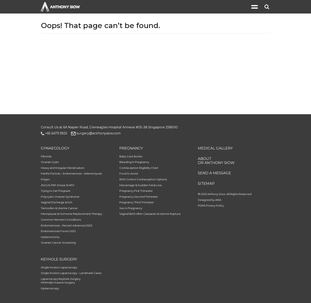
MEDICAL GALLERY (215, 148)
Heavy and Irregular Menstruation (62, 167)
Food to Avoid (128, 173)
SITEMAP (206, 183)
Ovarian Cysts (50, 162)
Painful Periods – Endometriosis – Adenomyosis (71, 173)
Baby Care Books (130, 156)
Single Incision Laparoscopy (59, 267)
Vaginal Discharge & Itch (56, 202)
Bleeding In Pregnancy (134, 162)
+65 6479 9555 (54, 133)
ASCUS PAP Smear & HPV (57, 185)
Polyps (45, 179)
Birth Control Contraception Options (143, 179)
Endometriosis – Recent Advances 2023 (66, 225)
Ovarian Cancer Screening (58, 242)
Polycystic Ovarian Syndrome (60, 196)
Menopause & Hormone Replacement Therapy (71, 213)
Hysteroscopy (50, 288)
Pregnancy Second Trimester (138, 196)
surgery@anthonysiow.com (96, 133)
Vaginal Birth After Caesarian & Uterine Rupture (150, 213)
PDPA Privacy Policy (211, 205)
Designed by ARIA (209, 199)
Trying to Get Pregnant (55, 190)
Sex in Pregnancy (130, 208)
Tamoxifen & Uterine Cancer (59, 208)
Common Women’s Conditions (61, 219)
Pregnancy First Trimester (136, 190)
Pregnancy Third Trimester (136, 202)
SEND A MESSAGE (214, 173)
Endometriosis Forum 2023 (58, 231)
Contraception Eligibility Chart (138, 167)
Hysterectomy (50, 237)
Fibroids (46, 156)
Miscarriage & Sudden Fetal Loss (140, 185)
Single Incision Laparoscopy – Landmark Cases (71, 273)
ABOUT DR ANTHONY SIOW (216, 161)
